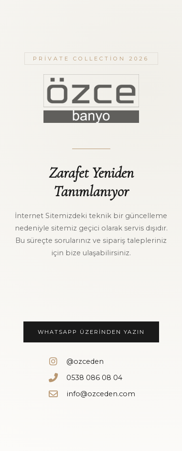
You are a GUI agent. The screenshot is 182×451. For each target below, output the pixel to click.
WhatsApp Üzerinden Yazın (91, 332)
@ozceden (75, 361)
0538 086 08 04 (84, 377)
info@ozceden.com (91, 393)
